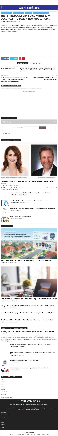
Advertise (3, 419)
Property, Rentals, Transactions (41, 12)
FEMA (12, 362)
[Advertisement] (29, 3)
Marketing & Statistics (19, 12)
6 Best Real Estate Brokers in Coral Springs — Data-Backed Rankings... (27, 260)
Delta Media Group (15, 202)
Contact (2, 424)
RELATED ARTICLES (22, 63)
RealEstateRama (5, 185)
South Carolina (4, 391)
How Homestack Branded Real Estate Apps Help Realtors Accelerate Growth (29, 299)
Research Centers (5, 414)
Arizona (2, 379)
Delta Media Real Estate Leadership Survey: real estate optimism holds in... (29, 200)
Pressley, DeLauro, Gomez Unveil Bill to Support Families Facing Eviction (27, 332)
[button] (55, 7)
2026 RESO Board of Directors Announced (20, 216)
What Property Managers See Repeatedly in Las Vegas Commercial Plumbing (30, 193)
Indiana (2, 387)
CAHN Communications (8, 21)
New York (3, 389)
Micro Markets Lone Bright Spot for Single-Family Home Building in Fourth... (29, 368)
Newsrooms (3, 412)
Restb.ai (12, 210)
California (3, 382)
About (2, 422)
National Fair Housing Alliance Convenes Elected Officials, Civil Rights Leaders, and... (32, 344)
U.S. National (7, 122)
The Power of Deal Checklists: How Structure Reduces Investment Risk (27, 320)
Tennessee (3, 394)
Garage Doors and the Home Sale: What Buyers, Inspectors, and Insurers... (28, 306)
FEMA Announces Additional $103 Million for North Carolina (25, 360)
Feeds (2, 427)
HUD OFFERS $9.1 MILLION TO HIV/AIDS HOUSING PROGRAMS (45, 78)
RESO (12, 218)
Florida (2, 384)
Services (3, 417)
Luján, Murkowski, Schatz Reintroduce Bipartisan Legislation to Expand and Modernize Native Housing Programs (47, 68)
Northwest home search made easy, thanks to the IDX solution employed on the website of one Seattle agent (14, 79)
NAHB (12, 369)
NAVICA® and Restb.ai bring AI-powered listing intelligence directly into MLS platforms (32, 208)
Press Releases (29, 12)
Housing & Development (6, 12)
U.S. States (6, 134)
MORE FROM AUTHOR (35, 63)
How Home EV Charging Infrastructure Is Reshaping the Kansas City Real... (28, 313)
